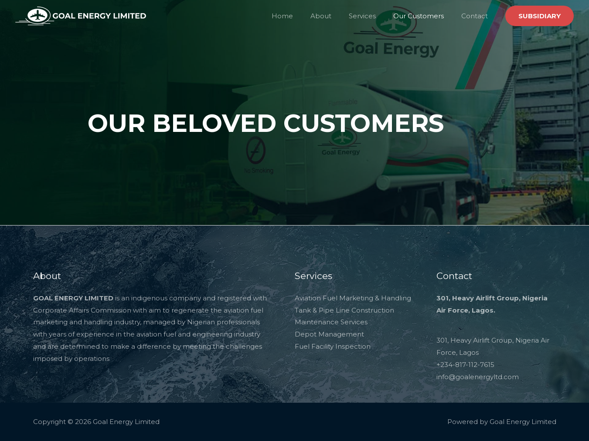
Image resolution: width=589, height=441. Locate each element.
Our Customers (425, 16)
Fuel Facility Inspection (333, 346)
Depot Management (329, 334)
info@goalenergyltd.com (477, 377)
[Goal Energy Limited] (80, 15)
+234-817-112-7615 (465, 364)
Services (373, 16)
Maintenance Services (331, 322)
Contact (476, 16)
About (336, 16)
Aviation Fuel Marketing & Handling (353, 298)
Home (302, 16)
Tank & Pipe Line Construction (344, 310)
